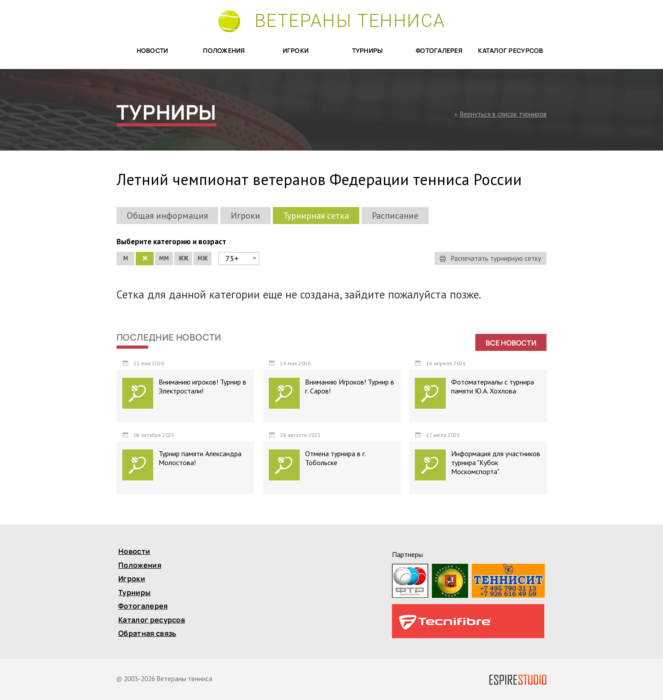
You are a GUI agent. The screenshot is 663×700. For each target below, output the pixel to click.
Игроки (296, 51)
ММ (164, 258)
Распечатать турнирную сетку (490, 258)
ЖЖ (183, 258)
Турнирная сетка (316, 215)
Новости (152, 51)
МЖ (202, 258)
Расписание (395, 215)
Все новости (511, 343)
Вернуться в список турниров (503, 114)
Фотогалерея (439, 51)
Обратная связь (147, 634)
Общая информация (167, 215)
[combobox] (238, 258)
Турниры (367, 51)
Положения (224, 51)
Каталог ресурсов (510, 51)
